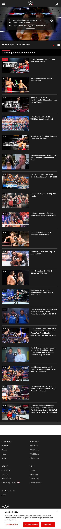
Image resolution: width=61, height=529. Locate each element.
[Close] (57, 511)
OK (30, 26)
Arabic (4, 495)
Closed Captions (35, 483)
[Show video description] (53, 44)
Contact (4, 458)
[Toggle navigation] (3, 3)
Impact (4, 454)
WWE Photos (34, 454)
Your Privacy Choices (9, 483)
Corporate (5, 446)
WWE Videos (34, 450)
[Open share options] (58, 44)
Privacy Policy (6, 470)
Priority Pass (34, 458)
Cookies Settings (12, 524)
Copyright (5, 474)
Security (33, 470)
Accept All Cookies (31, 524)
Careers (4, 450)
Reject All (47, 524)
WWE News (34, 446)
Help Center (34, 474)
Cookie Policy (34, 478)
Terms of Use (6, 478)
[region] (30, 518)
